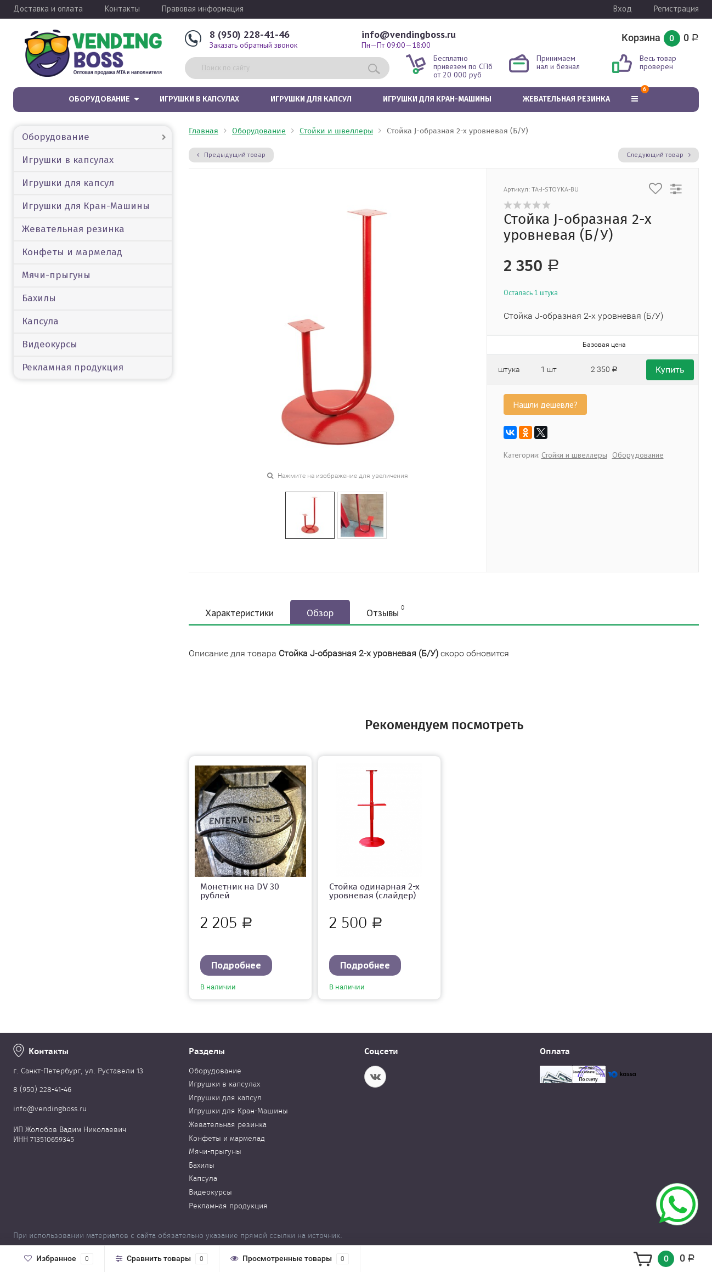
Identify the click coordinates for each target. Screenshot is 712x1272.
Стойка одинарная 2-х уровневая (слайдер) (374, 890)
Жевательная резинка (566, 99)
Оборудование (99, 99)
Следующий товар (658, 154)
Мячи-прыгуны (56, 275)
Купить (670, 369)
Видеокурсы (49, 344)
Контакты (122, 8)
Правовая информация (203, 8)
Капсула (40, 321)
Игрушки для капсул (311, 99)
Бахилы (39, 298)
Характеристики (239, 612)
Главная (203, 131)
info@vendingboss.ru (408, 34)
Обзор (320, 612)
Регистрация (676, 8)
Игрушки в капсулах (199, 99)
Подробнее (236, 965)
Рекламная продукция (72, 367)
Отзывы (385, 611)
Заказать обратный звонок (253, 45)
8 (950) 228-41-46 (250, 34)
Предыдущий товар (231, 154)
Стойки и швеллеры (336, 131)
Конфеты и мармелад (72, 252)
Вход (622, 8)
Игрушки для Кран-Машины (437, 99)
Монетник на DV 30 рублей (239, 890)
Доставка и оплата (48, 8)
